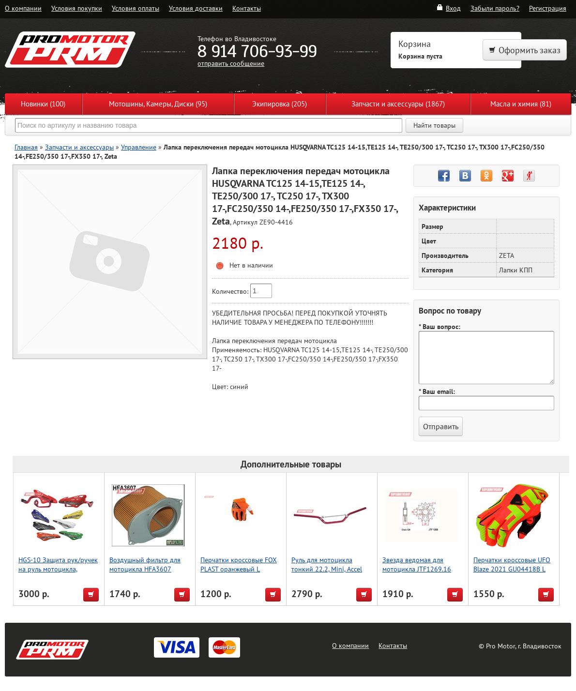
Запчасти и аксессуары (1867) (398, 103)
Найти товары (434, 125)
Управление (138, 146)
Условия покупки (76, 8)
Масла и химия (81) (520, 103)
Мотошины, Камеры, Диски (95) (158, 103)
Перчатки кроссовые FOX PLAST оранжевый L (238, 564)
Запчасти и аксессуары (79, 146)
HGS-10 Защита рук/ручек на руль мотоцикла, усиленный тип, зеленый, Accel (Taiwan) (58, 573)
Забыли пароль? (494, 8)
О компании (23, 8)
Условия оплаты (135, 8)
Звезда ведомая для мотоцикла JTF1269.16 (416, 564)
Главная (26, 146)
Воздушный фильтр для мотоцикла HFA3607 (145, 564)
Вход (448, 8)
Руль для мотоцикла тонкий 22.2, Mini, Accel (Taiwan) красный (326, 569)
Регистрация (547, 8)
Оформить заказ (525, 50)
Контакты (246, 8)
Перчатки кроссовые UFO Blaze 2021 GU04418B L (511, 564)
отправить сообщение (230, 63)
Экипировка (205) (279, 103)
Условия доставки (196, 8)
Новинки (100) (43, 103)
